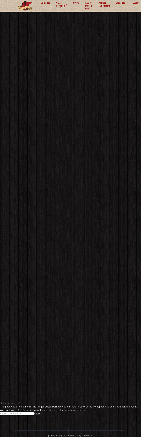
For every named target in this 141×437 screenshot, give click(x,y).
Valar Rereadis (61, 4)
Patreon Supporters (104, 4)
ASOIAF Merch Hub (89, 6)
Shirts (76, 3)
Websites (121, 3)
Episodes (45, 3)
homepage (99, 406)
